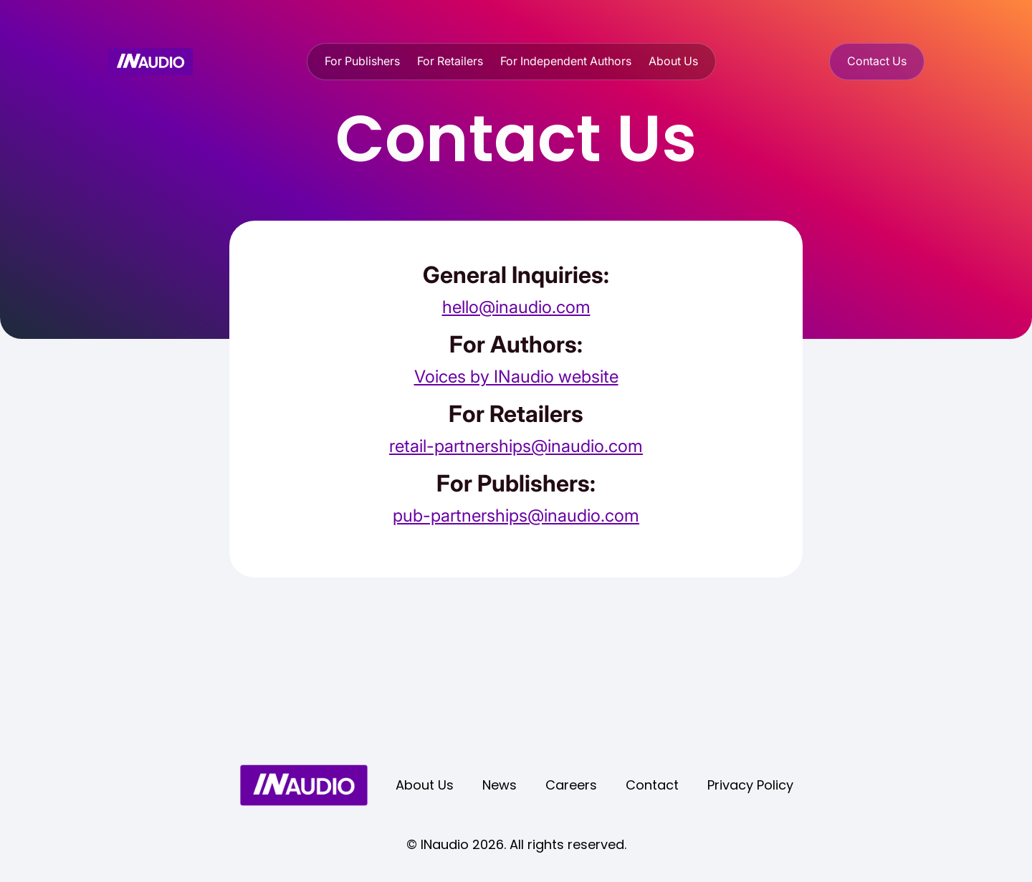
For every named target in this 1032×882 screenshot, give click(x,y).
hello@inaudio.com (516, 307)
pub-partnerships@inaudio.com (516, 515)
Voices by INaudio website (516, 376)
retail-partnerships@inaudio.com (516, 446)
